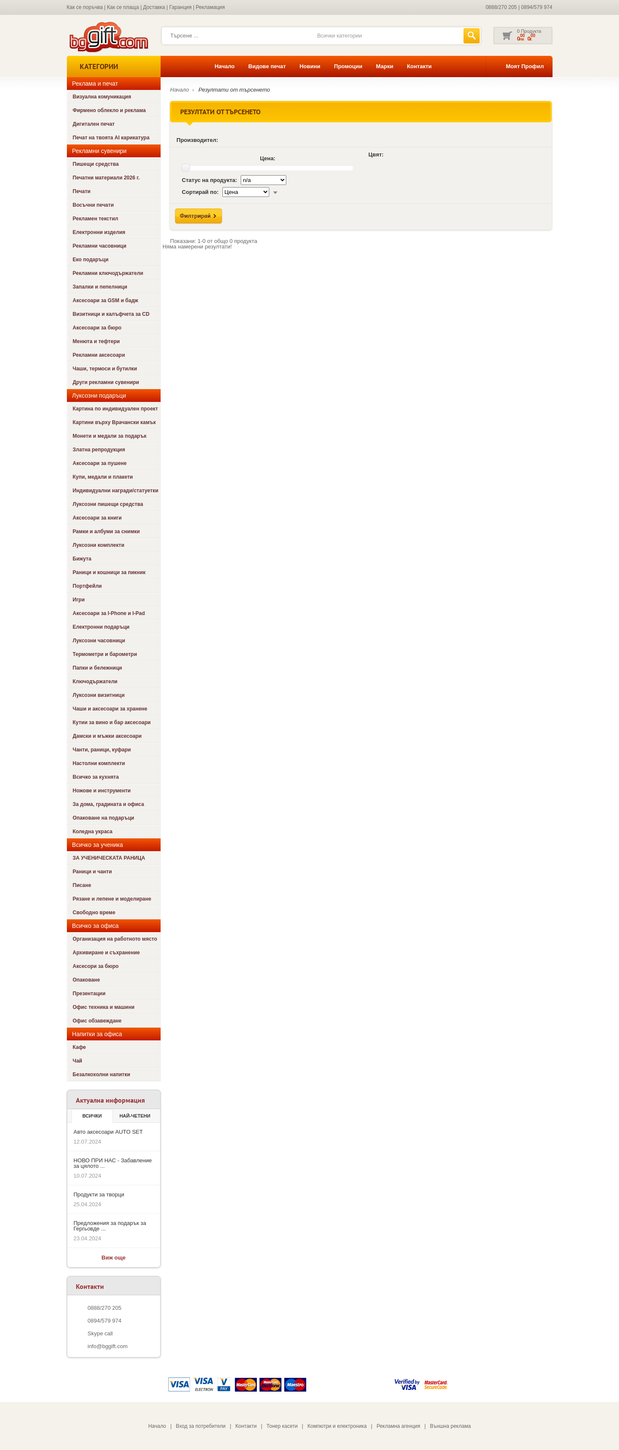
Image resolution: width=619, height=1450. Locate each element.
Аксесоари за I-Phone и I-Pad (109, 613)
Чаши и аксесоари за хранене (110, 709)
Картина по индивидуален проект (115, 409)
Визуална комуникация (102, 97)
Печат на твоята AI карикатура (111, 138)
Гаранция (180, 7)
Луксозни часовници (99, 641)
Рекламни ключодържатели (108, 273)
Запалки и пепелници (100, 287)
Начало (225, 66)
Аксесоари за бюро (97, 328)
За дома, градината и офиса (108, 804)
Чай (77, 1061)
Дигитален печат (94, 124)
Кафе (79, 1047)
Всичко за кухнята (96, 777)
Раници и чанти (92, 872)
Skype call (100, 1333)
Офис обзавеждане (97, 1021)
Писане (82, 885)
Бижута (82, 559)
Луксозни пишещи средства (108, 504)
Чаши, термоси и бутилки (105, 369)
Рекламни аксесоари (99, 355)
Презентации (89, 994)
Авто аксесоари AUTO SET (108, 1132)
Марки (384, 66)
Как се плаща (123, 7)
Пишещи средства (96, 164)
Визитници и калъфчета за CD (111, 314)
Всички (92, 1115)
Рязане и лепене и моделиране (112, 899)
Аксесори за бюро (96, 966)
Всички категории (339, 35)
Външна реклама (450, 1426)
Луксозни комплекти (98, 545)
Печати (82, 191)
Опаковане (86, 980)
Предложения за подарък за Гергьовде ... (110, 1226)
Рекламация (210, 7)
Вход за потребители (201, 1426)
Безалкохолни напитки (101, 1074)
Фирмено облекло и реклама (109, 110)
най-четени (134, 1115)
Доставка (154, 7)
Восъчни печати (93, 205)
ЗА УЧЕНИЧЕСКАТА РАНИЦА (109, 858)
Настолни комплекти (99, 763)
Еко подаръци (91, 260)
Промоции (348, 66)
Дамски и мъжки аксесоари (107, 736)
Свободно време (94, 913)
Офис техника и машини (104, 1007)
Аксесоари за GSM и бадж (105, 300)
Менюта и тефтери (96, 341)
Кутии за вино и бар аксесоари (112, 722)
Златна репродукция (99, 450)
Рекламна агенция (398, 1426)
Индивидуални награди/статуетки (115, 491)
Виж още (113, 1257)
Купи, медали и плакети (103, 477)
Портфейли (87, 586)
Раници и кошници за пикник (109, 572)
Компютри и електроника (337, 1426)
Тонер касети (282, 1426)
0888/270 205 (501, 7)
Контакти (419, 66)
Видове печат (267, 66)
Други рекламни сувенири (106, 382)
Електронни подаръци (101, 627)
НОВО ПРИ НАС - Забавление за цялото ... (113, 1163)
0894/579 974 (536, 7)
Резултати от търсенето (234, 90)
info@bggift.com (108, 1346)
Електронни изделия (99, 232)
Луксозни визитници (99, 695)
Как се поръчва (85, 7)
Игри (79, 600)
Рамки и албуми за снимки (106, 531)
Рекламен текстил (95, 219)
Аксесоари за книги (97, 518)
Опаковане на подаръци (103, 818)
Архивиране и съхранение (106, 953)
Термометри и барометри (105, 654)
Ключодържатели (95, 682)
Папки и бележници (97, 668)
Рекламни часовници (100, 246)
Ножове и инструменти (102, 791)
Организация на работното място (115, 939)
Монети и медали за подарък (110, 436)
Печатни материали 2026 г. (106, 178)
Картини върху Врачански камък (114, 422)
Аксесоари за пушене (100, 463)
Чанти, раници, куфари (102, 750)
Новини (309, 66)
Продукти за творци (99, 1194)
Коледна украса (93, 832)
